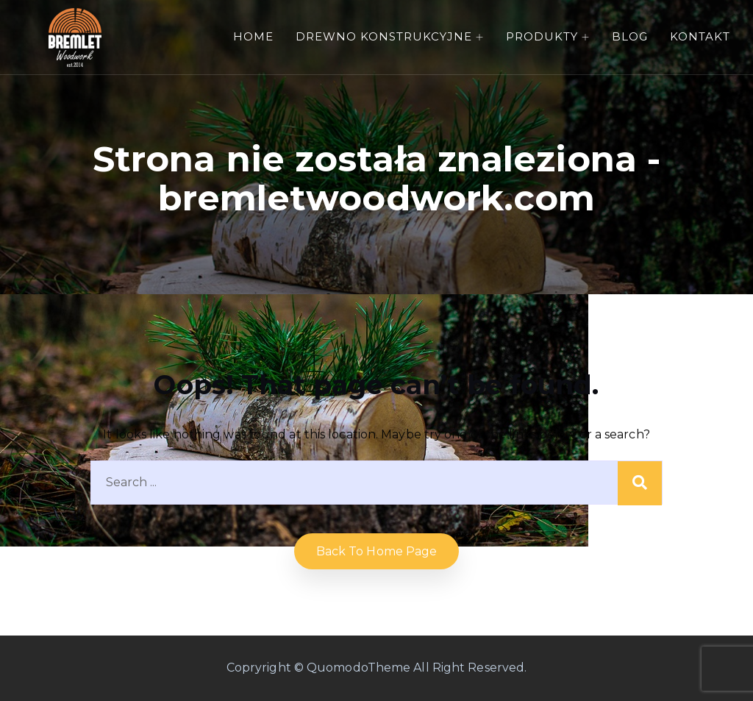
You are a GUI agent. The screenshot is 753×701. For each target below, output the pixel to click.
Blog (630, 36)
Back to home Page (377, 551)
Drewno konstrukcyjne (384, 36)
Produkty (542, 36)
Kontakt (700, 36)
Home (253, 36)
